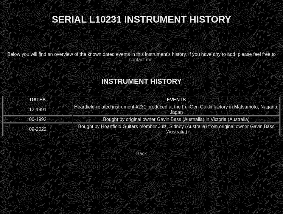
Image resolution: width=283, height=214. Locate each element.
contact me (141, 59)
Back (141, 153)
